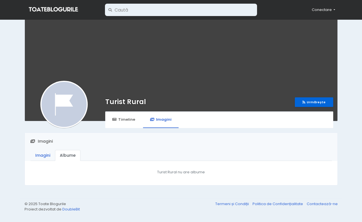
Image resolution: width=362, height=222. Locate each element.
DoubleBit (71, 209)
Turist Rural (125, 102)
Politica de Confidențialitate (278, 204)
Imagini (161, 119)
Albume (68, 155)
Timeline (123, 119)
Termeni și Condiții (232, 204)
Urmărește (314, 102)
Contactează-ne (322, 204)
